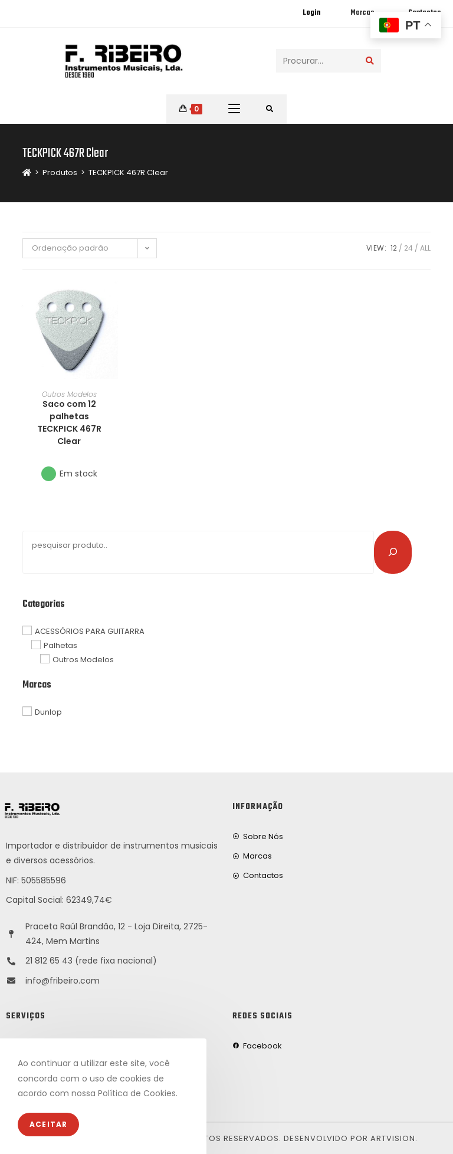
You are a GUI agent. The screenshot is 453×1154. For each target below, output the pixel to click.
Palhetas (60, 645)
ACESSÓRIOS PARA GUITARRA (90, 631)
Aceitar (48, 1124)
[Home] (26, 172)
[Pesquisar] (393, 552)
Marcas (362, 13)
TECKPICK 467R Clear (128, 172)
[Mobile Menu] (234, 109)
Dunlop (48, 712)
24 (408, 248)
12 (393, 248)
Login (311, 13)
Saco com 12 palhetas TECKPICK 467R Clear (69, 422)
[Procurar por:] (270, 109)
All (425, 248)
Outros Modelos (69, 394)
